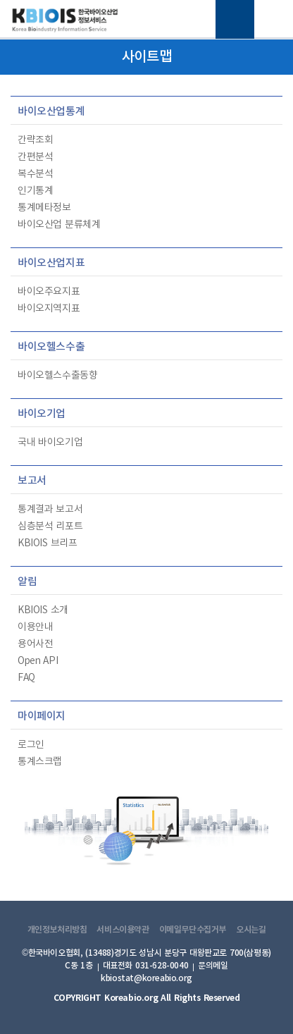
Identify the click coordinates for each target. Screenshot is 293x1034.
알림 (27, 582)
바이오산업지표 (51, 263)
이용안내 (35, 627)
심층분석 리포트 (50, 526)
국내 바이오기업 (50, 442)
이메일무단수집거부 (193, 930)
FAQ (26, 678)
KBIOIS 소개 (43, 610)
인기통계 (35, 191)
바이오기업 (42, 414)
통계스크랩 (40, 762)
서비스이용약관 (122, 930)
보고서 (32, 481)
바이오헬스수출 (51, 347)
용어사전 (35, 644)
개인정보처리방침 (57, 930)
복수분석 (35, 174)
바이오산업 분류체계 (59, 224)
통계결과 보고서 (50, 509)
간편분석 (35, 157)
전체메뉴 (235, 19)
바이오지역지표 (49, 308)
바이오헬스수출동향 (58, 375)
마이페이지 (42, 716)
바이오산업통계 (51, 112)
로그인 (31, 745)
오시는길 (251, 930)
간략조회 (35, 140)
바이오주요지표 (49, 291)
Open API (38, 661)
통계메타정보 (44, 208)
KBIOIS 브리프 (47, 543)
